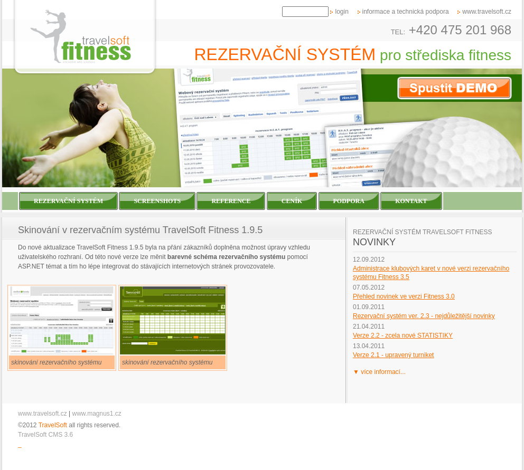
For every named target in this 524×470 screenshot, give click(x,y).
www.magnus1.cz (96, 413)
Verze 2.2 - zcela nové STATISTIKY (403, 335)
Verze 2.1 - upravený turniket (393, 355)
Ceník (292, 201)
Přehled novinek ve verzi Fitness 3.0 (404, 296)
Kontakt (411, 201)
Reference (230, 201)
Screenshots (157, 201)
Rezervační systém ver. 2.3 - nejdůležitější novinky (424, 316)
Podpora (348, 201)
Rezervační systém (68, 201)
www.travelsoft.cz (486, 11)
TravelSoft (53, 425)
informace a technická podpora (405, 11)
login (341, 11)
